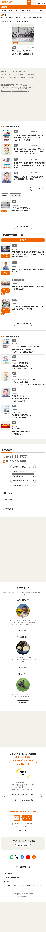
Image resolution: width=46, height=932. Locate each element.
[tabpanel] (23, 42)
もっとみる (22, 631)
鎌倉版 (4, 7)
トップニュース (14, 10)
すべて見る (36, 188)
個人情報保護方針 (10, 886)
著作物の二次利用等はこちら (22, 472)
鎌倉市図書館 (9, 509)
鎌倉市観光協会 (10, 504)
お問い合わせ (24, 867)
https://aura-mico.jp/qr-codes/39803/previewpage (15, 91)
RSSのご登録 (22, 845)
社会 (28, 10)
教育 (34, 10)
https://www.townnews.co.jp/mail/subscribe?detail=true (17, 77)
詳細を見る (22, 830)
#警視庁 (18, 17)
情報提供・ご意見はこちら (21, 467)
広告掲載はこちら (18, 476)
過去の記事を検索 (22, 227)
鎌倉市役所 (8, 499)
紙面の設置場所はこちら (21, 481)
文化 (23, 10)
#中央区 (11, 17)
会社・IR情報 (8, 874)
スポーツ (41, 10)
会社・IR (34, 3)
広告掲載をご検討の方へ (11, 878)
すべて (4, 10)
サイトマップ (37, 886)
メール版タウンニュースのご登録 (22, 800)
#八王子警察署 (27, 17)
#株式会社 (4, 17)
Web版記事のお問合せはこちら (23, 485)
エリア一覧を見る (22, 324)
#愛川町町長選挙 (38, 17)
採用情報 (6, 882)
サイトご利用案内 (24, 886)
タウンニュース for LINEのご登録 (22, 794)
